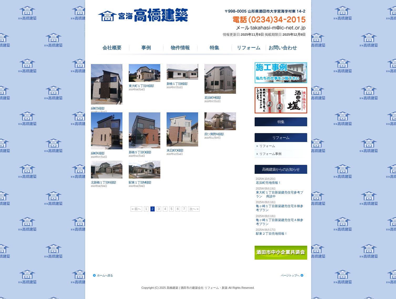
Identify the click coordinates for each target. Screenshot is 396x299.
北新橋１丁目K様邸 (103, 182)
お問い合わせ (283, 47)
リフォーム (248, 47)
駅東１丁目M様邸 (140, 182)
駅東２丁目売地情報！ (271, 233)
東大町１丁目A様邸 (141, 86)
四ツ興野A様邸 (214, 134)
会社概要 (111, 47)
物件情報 (180, 47)
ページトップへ (290, 275)
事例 (146, 47)
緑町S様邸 (97, 108)
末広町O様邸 (175, 150)
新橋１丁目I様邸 (177, 84)
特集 (214, 47)
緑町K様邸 (97, 153)
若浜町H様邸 (212, 97)
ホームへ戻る (105, 275)
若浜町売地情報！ (268, 183)
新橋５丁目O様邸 (140, 152)
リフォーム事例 (270, 154)
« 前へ (136, 209)
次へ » (193, 209)
